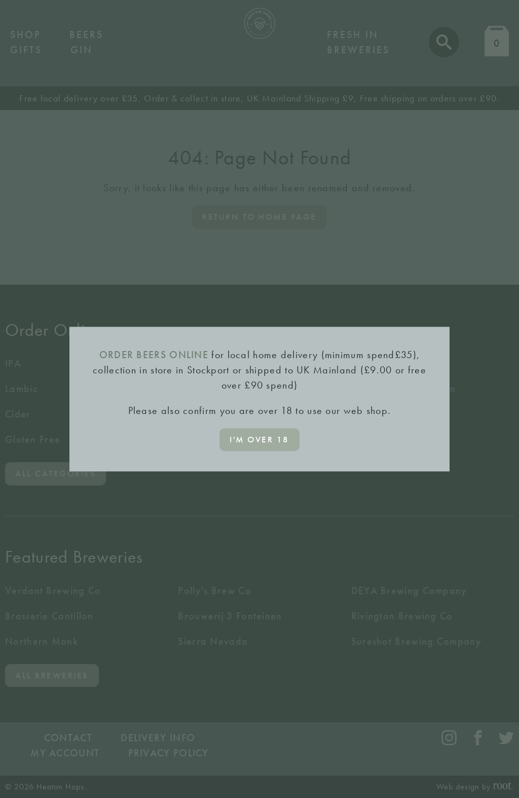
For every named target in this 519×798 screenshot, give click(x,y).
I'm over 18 (259, 439)
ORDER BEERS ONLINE (153, 354)
